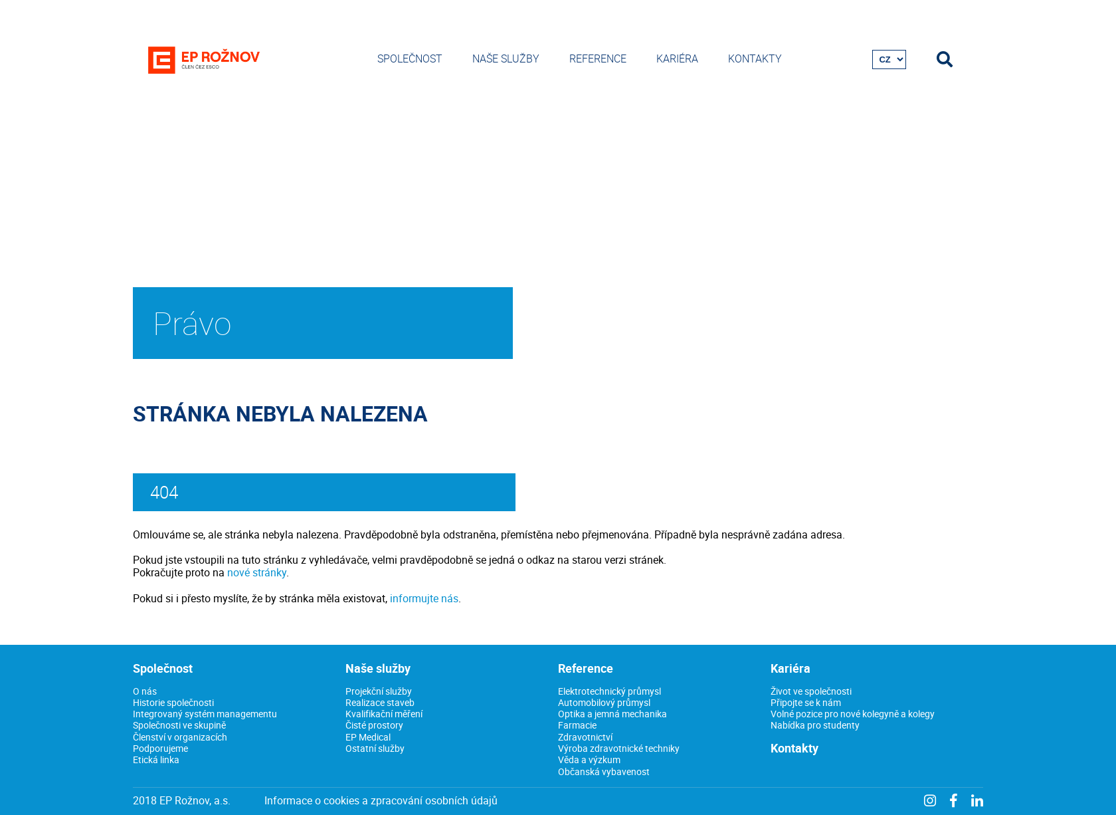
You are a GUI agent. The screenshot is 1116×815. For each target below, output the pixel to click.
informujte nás (424, 598)
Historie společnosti (173, 702)
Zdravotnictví (585, 737)
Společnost (409, 58)
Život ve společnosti (811, 691)
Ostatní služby (375, 748)
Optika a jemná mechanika (612, 713)
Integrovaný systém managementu (205, 713)
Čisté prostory (374, 725)
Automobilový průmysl (604, 702)
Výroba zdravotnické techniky (619, 748)
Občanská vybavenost (604, 771)
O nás (145, 691)
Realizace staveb (380, 702)
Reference (597, 58)
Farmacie (577, 725)
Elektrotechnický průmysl (609, 691)
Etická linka (156, 759)
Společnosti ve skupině (179, 725)
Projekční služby (378, 691)
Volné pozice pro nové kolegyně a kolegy (853, 713)
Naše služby (505, 58)
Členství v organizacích (180, 737)
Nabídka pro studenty (815, 725)
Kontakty (755, 58)
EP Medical (368, 737)
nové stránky (256, 572)
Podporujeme (160, 748)
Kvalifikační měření (383, 713)
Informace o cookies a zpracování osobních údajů (381, 800)
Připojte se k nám (806, 702)
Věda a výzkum (589, 759)
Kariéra (677, 58)
